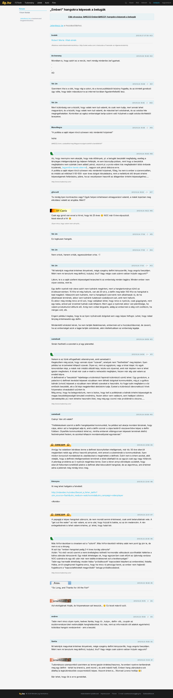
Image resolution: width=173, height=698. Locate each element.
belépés (156, 3)
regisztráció (166, 3)
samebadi (55, 339)
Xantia (54, 641)
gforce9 (55, 192)
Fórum (114, 694)
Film (54, 3)
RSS (137, 3)
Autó (47, 3)
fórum (131, 3)
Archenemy (56, 56)
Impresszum (105, 694)
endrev (54, 616)
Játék (39, 3)
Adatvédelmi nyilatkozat (90, 694)
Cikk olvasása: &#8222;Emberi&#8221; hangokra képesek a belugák (102, 17)
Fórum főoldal (25, 13)
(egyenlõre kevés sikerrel (74, 167)
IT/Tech (18, 3)
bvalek (54, 35)
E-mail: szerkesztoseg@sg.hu (130, 694)
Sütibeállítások (148, 694)
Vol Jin (54, 84)
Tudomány (29, 3)
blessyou (55, 481)
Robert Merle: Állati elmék (63, 40)
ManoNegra (56, 127)
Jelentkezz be (25, 18)
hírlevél (144, 3)
